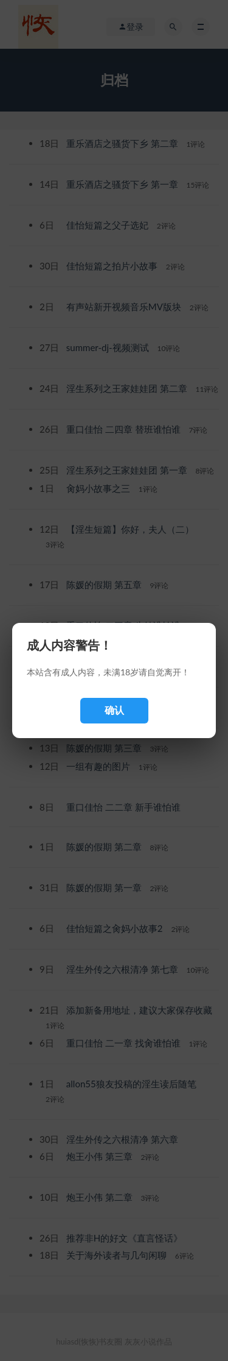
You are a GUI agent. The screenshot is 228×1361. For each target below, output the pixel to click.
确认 (114, 710)
